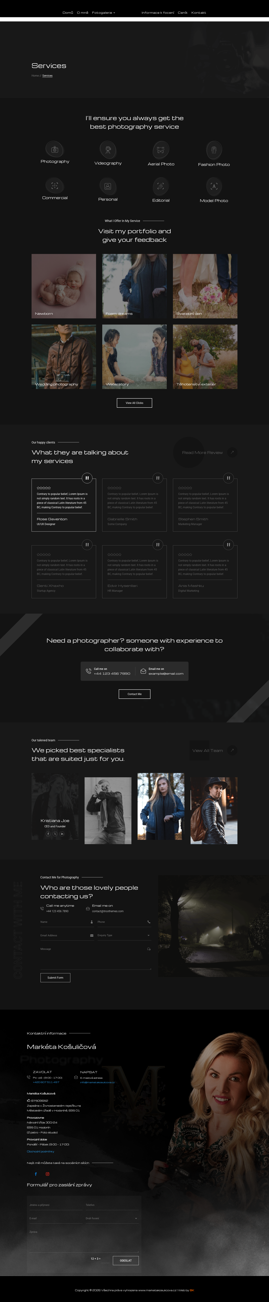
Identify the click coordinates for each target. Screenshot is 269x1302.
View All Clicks (134, 399)
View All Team (207, 747)
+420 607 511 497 (46, 1078)
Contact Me (135, 690)
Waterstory (117, 381)
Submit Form (55, 974)
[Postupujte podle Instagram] (47, 1170)
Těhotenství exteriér (196, 381)
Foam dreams (119, 310)
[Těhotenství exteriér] (205, 353)
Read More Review (202, 449)
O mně (82, 12)
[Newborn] (64, 283)
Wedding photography (56, 381)
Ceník (183, 12)
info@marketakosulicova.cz (97, 1078)
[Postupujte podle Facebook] (35, 1170)
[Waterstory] (134, 353)
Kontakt (198, 12)
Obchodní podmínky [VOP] (40, 1148)
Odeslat (126, 1257)
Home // (37, 72)
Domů (68, 12)
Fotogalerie (102, 12)
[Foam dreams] (134, 283)
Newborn (44, 310)
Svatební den (189, 310)
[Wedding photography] (64, 353)
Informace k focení (158, 12)
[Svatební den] (205, 283)
